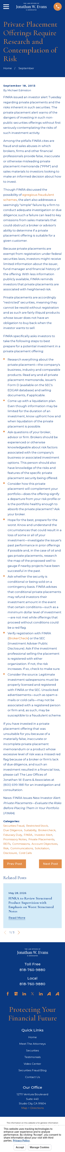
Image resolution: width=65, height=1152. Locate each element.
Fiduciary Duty (12, 834)
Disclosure (10, 853)
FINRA (28, 834)
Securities (32, 1050)
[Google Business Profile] (16, 994)
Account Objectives (44, 843)
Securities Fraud (13, 825)
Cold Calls (25, 853)
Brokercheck (46, 830)
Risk (5, 848)
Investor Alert (43, 834)
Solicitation (42, 848)
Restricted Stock (37, 825)
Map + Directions (32, 1108)
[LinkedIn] (24, 994)
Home (32, 1037)
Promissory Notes (15, 839)
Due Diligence (12, 830)
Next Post (50, 863)
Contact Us (32, 1077)
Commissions (21, 843)
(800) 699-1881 (13, 784)
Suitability (30, 830)
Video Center (32, 1063)
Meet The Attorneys (32, 1043)
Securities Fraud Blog (32, 1070)
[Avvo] (49, 994)
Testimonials (32, 1057)
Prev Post (14, 863)
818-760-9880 (32, 970)
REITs (6, 843)
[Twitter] (32, 994)
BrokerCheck (18, 638)
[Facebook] (8, 994)
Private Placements (41, 839)
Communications (21, 848)
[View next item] (19, 932)
